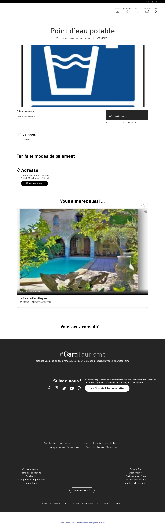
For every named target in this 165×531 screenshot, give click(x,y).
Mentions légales (93, 504)
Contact (67, 504)
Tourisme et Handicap (51, 504)
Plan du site (78, 504)
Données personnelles (113, 504)
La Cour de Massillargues (33, 298)
